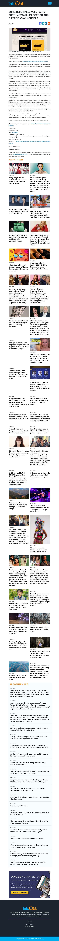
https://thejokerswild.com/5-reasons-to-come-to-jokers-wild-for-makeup (29, 142)
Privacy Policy (29, 925)
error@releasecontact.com (20, 154)
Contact (29, 921)
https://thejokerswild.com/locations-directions (35, 61)
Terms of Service (29, 927)
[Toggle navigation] (50, 3)
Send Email (14, 132)
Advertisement (29, 923)
